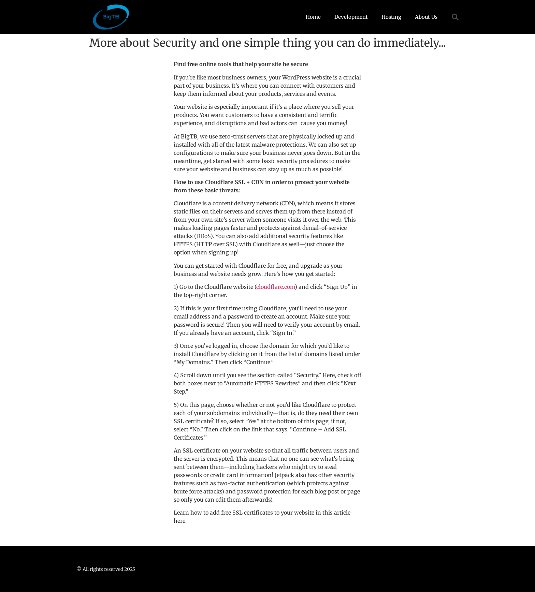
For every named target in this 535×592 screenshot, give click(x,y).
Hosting (391, 17)
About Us (426, 17)
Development (351, 17)
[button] (455, 17)
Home (313, 17)
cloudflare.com (275, 286)
